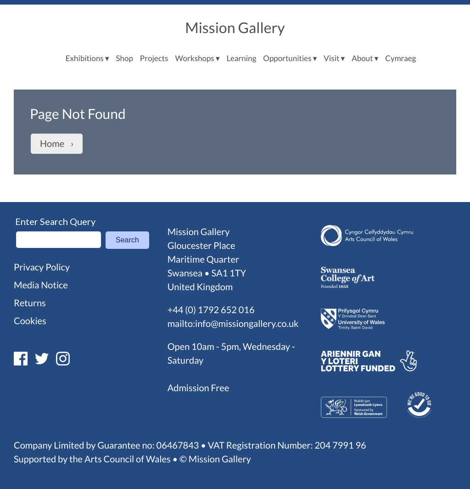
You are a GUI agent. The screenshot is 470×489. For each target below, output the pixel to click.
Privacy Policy (42, 267)
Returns (30, 303)
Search (127, 240)
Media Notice (41, 285)
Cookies (30, 320)
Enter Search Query (55, 221)
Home (52, 143)
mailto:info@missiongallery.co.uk (233, 323)
